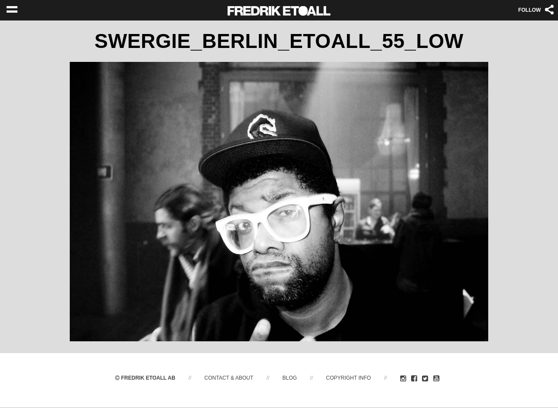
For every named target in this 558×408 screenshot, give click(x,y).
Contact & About (228, 379)
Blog (289, 379)
